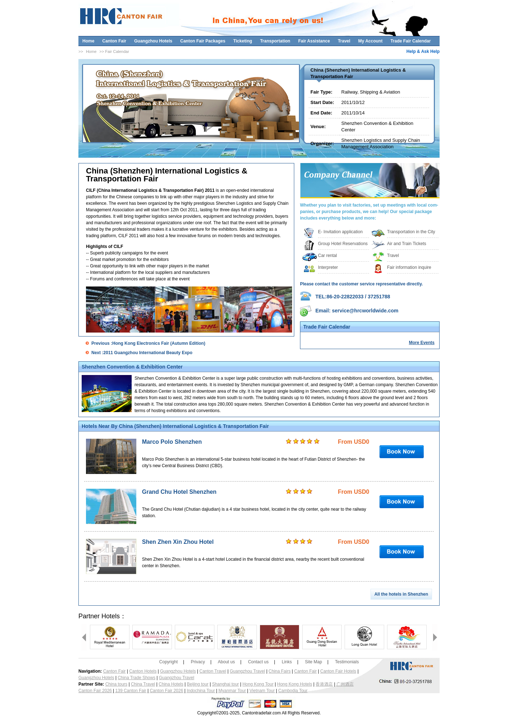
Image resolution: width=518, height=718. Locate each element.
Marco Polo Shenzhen (172, 442)
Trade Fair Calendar (410, 41)
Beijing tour (198, 684)
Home (88, 41)
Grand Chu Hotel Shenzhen (179, 492)
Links (287, 661)
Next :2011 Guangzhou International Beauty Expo (141, 352)
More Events (422, 342)
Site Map (313, 661)
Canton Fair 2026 (95, 690)
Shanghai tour (225, 684)
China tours (116, 684)
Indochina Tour (201, 690)
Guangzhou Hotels (153, 41)
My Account (370, 41)
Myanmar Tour (232, 690)
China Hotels (171, 684)
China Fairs (280, 671)
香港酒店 (324, 684)
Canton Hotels (142, 671)
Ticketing (242, 41)
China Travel (143, 684)
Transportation (275, 41)
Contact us (258, 661)
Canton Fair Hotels (338, 671)
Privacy (198, 661)
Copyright (168, 661)
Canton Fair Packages (202, 41)
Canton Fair (114, 41)
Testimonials (347, 661)
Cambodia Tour (293, 690)
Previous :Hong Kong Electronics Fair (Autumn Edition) (148, 343)
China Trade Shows (136, 677)
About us (226, 661)
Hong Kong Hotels (294, 684)
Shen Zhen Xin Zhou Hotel (178, 542)
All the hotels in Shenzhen (401, 594)
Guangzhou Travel (247, 671)
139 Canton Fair (130, 690)
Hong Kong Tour (258, 684)
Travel (344, 41)
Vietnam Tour (262, 690)
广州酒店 (345, 684)
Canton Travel (212, 671)
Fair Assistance (314, 41)
